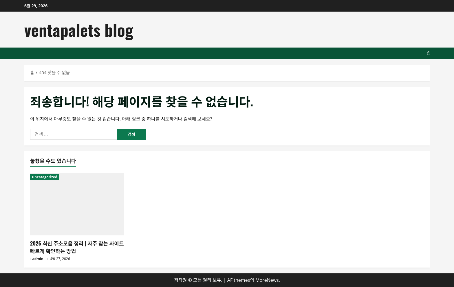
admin (37, 258)
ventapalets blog (78, 29)
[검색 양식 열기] (428, 53)
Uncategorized (44, 177)
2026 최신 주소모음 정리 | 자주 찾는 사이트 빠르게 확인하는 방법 (77, 246)
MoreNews (267, 280)
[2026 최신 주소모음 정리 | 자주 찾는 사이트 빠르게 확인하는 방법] (77, 204)
